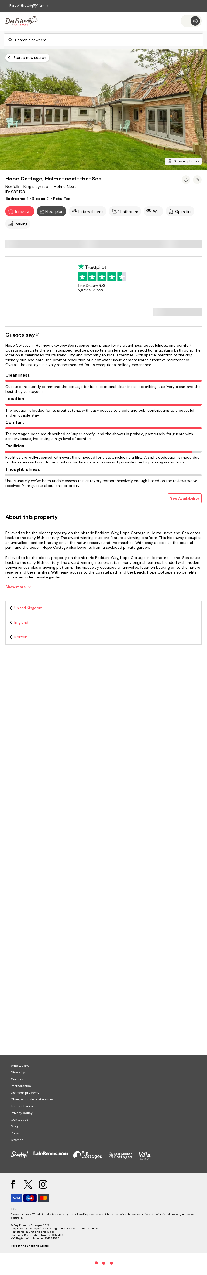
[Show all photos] (183, 161)
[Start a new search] (27, 58)
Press (15, 1133)
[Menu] (191, 21)
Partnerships (21, 1086)
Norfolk (20, 637)
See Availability (184, 498)
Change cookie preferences (32, 1099)
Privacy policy (22, 1113)
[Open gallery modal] (103, 109)
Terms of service (24, 1106)
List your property (25, 1092)
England (21, 622)
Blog (14, 1126)
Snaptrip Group (38, 1245)
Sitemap (17, 1140)
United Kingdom (28, 607)
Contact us (19, 1119)
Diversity (18, 1072)
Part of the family (28, 5)
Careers (17, 1079)
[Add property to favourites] (186, 179)
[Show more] (18, 586)
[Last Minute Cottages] (21, 21)
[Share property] (197, 179)
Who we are (20, 1065)
